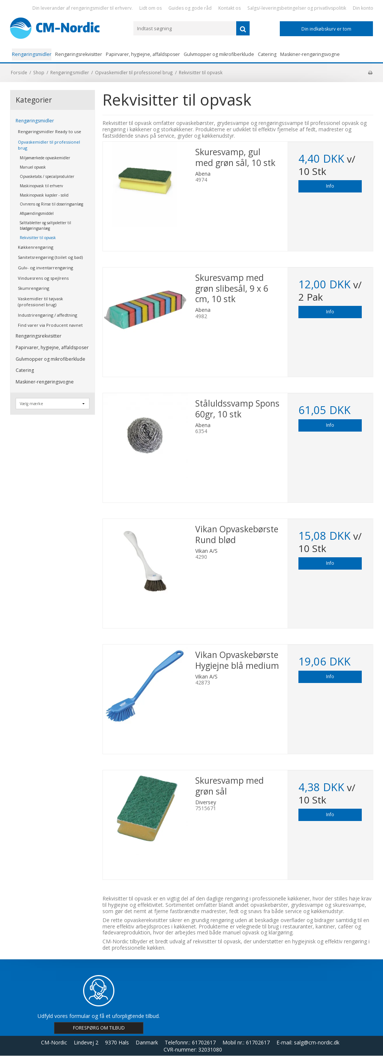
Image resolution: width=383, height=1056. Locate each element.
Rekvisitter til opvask (38, 237)
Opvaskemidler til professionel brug (49, 145)
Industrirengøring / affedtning (47, 315)
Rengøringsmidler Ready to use (49, 131)
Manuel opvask (33, 167)
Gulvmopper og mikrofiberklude (219, 54)
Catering (267, 54)
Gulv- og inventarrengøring (45, 267)
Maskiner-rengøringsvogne (310, 54)
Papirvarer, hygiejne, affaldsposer (143, 54)
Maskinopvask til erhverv (41, 185)
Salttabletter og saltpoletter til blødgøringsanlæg (45, 225)
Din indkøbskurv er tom (326, 29)
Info (330, 186)
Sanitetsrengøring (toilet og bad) (50, 257)
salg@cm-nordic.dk (316, 1042)
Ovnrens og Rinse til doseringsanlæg (51, 204)
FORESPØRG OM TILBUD (99, 1028)
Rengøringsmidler (31, 54)
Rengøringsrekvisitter (78, 54)
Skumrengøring (33, 288)
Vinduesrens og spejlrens (43, 278)
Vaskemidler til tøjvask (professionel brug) (40, 302)
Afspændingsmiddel (37, 213)
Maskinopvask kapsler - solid (44, 195)
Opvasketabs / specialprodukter (47, 176)
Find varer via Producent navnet (50, 325)
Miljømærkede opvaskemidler (45, 157)
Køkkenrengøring (35, 247)
